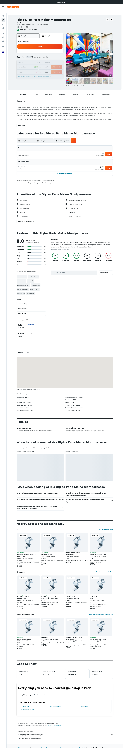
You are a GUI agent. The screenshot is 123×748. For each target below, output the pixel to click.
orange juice (30, 289)
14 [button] (49, 60)
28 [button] (49, 69)
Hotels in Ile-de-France (58, 744)
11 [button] (35, 60)
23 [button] (58, 64)
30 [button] (58, 69)
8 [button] (53, 55)
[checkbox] (26, 322)
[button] (119, 2)
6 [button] (44, 55)
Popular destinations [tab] (40, 691)
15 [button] (54, 60)
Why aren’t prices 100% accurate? (65, 734)
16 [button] (58, 60)
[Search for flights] (3, 13)
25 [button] (35, 69)
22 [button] (54, 64)
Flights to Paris (25, 702)
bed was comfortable (23, 281)
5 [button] (40, 55)
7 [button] (49, 55)
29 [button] (54, 69)
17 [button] (31, 64)
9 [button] (58, 55)
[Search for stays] (3, 17)
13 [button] (44, 60)
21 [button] (49, 64)
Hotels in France (45, 744)
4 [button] (35, 55)
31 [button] (31, 73)
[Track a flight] (3, 34)
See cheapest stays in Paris (104, 568)
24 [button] (31, 69)
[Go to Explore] (3, 30)
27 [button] (45, 69)
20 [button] (45, 64)
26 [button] (40, 69)
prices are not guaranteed (54, 721)
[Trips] (3, 44)
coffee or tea (21, 289)
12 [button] (40, 60)
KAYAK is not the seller (65, 727)
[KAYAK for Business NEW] (3, 38)
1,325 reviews (32, 27)
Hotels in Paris (84, 702)
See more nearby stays (106, 526)
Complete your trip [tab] (25, 691)
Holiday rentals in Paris (27, 705)
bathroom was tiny (22, 285)
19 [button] (40, 64)
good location (36, 281)
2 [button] (58, 50)
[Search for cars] (3, 21)
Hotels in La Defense (71, 744)
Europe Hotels (35, 744)
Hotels (27, 744)
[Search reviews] (75, 268)
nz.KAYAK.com (20, 744)
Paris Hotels (82, 744)
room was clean (21, 273)
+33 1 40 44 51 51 (22, 24)
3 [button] (31, 55)
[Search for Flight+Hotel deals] (3, 25)
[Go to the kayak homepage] (13, 7)
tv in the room (21, 277)
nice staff (30, 277)
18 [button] (35, 64)
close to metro (34, 285)
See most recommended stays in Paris (101, 610)
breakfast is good (33, 273)
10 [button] (31, 60)
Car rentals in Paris (55, 702)
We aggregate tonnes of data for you (65, 731)
